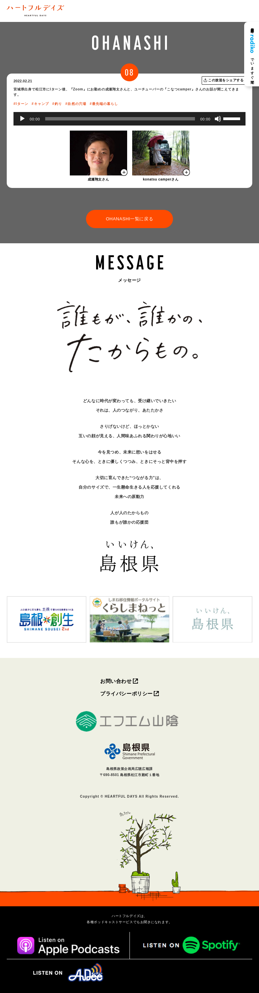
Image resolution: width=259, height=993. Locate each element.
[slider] (120, 118)
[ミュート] (217, 118)
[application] (129, 119)
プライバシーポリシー (126, 693)
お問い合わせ (116, 681)
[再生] (22, 118)
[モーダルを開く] (98, 153)
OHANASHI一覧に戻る (129, 218)
